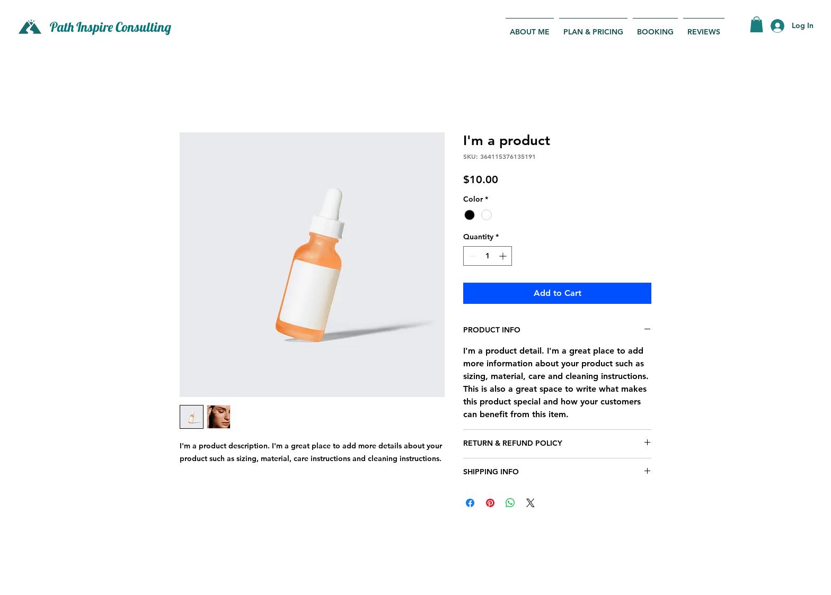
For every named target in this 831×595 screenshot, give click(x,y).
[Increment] (503, 256)
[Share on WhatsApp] (510, 503)
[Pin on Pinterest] (490, 503)
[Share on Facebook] (470, 503)
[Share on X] (530, 503)
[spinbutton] (487, 256)
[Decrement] (471, 256)
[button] (756, 24)
